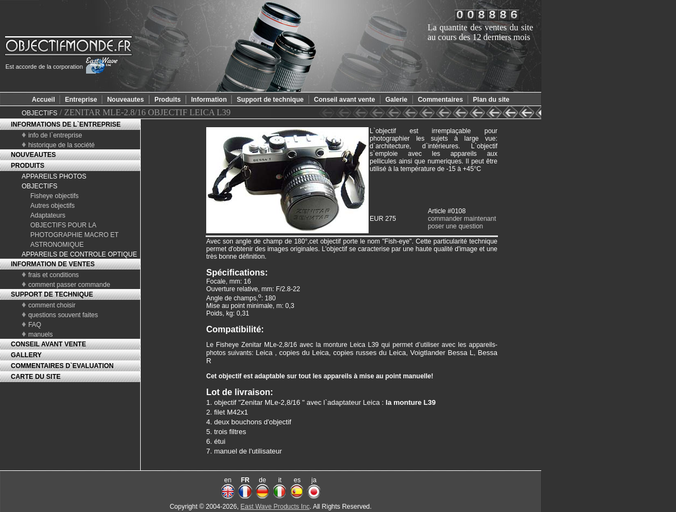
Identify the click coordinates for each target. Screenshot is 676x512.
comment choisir (51, 305)
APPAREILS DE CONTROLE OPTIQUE (79, 254)
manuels (40, 334)
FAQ (34, 325)
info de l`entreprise (55, 135)
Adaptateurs (47, 215)
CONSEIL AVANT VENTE (48, 344)
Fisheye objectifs (54, 196)
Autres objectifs (52, 205)
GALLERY (26, 355)
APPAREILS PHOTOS (54, 176)
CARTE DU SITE (36, 376)
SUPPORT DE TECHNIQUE (52, 294)
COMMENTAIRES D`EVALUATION (62, 366)
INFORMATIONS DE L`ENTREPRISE (66, 124)
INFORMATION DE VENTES (53, 264)
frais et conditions (53, 275)
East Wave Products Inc (275, 506)
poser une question (455, 226)
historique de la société (61, 145)
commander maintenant (462, 218)
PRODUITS (27, 165)
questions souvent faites (63, 315)
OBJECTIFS (39, 113)
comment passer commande (69, 284)
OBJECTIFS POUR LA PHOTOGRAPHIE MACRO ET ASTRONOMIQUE (74, 234)
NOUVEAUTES (33, 155)
